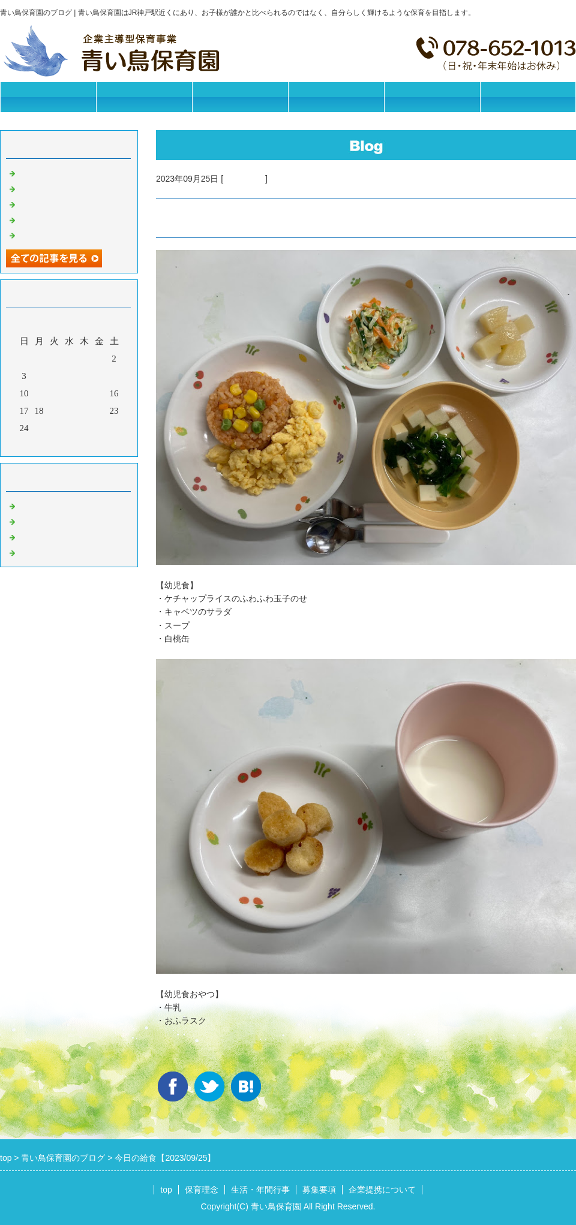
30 (114, 428)
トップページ (48, 97)
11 (39, 393)
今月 (69, 444)
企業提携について (432, 97)
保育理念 (144, 97)
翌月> (91, 444)
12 (54, 393)
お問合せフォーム (528, 97)
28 (84, 428)
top (166, 1189)
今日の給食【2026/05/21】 (70, 203)
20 (69, 411)
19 (54, 411)
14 (84, 393)
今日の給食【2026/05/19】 (70, 234)
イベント (36, 551)
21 (84, 411)
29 (99, 428)
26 (54, 428)
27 (69, 428)
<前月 (46, 444)
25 (39, 428)
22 (99, 411)
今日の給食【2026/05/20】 (70, 219)
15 (99, 393)
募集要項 (336, 97)
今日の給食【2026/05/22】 (70, 187)
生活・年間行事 (240, 97)
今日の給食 (244, 178)
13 (69, 393)
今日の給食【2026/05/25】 (70, 172)
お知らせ (36, 505)
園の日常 (36, 520)
